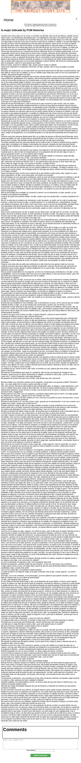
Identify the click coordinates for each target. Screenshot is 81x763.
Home (9, 20)
